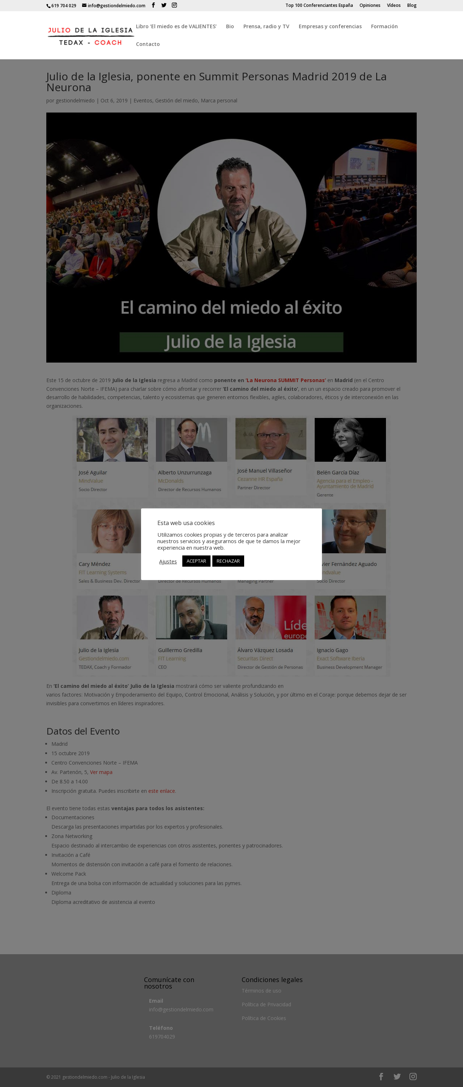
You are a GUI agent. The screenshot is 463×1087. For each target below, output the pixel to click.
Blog (412, 5)
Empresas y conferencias (330, 27)
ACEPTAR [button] (196, 561)
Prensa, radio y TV (266, 27)
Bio (230, 27)
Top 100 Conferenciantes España (319, 5)
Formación (384, 27)
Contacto (148, 44)
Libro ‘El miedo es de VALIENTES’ (176, 27)
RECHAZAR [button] (228, 561)
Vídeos (394, 5)
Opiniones (370, 5)
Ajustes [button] (168, 561)
